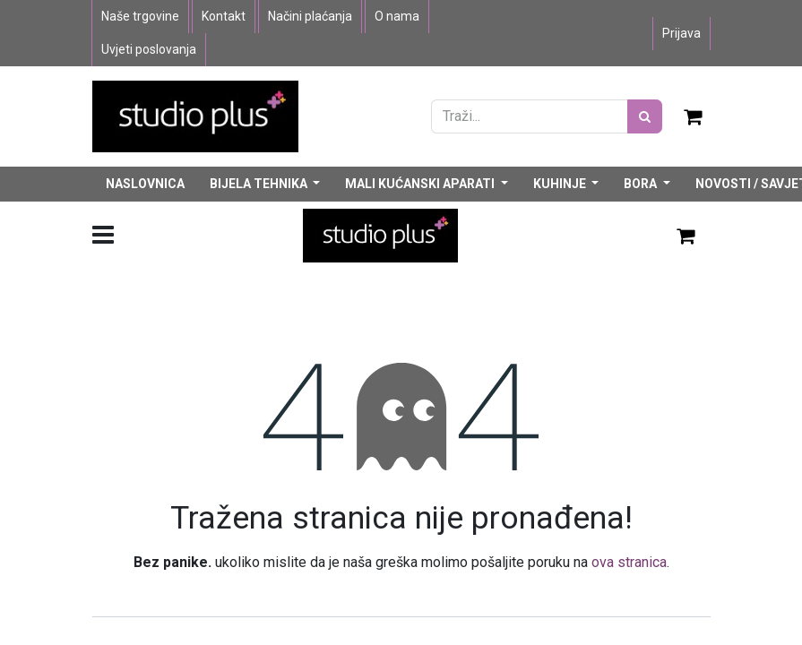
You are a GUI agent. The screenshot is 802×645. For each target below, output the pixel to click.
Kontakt (224, 16)
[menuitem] (145, 184)
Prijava (681, 33)
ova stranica (629, 562)
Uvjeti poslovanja (148, 49)
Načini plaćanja (310, 16)
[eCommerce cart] (694, 116)
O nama (397, 16)
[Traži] (644, 116)
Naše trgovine (140, 16)
